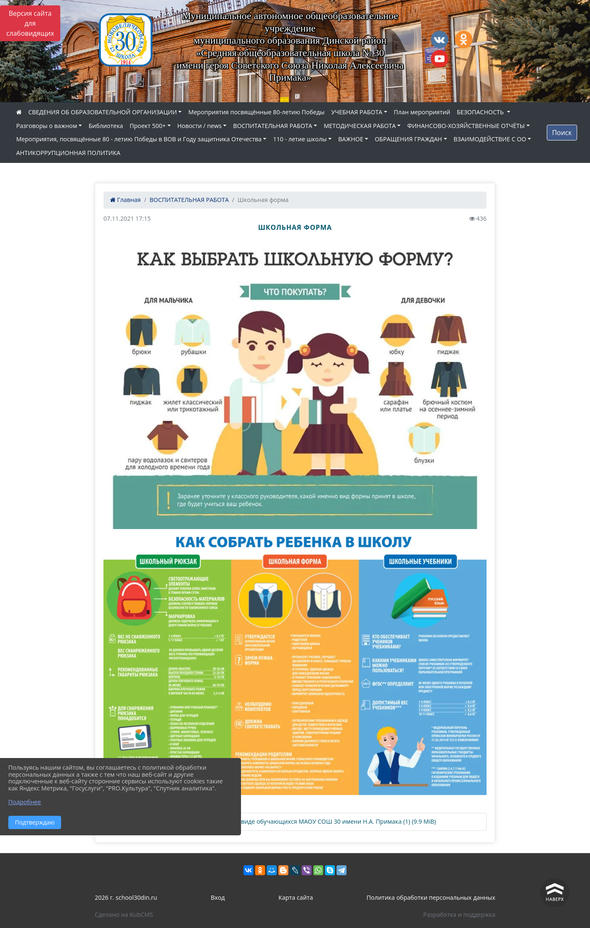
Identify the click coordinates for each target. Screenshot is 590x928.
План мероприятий (422, 112)
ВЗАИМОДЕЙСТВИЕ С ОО (490, 139)
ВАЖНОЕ (350, 139)
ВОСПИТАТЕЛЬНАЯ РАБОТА (272, 126)
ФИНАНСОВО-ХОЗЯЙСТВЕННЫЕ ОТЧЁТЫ (466, 126)
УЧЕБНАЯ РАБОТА (356, 112)
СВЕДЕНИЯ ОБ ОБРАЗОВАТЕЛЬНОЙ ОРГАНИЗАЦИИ (102, 112)
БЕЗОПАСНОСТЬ (481, 112)
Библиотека (105, 126)
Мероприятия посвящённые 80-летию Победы (256, 112)
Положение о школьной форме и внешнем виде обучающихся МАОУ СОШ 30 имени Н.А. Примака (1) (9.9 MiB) (274, 821)
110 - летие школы (300, 139)
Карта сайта (295, 897)
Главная (125, 200)
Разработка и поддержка (459, 914)
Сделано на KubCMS (124, 914)
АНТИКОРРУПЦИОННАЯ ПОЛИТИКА (68, 153)
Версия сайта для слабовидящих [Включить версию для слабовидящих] (30, 23)
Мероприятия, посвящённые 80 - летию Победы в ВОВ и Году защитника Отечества (139, 139)
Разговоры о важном (46, 126)
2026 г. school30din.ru (126, 897)
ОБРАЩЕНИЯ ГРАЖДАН (408, 139)
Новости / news (199, 126)
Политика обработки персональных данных (430, 897)
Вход (218, 897)
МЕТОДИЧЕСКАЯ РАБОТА (360, 126)
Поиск (562, 132)
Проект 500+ (148, 126)
